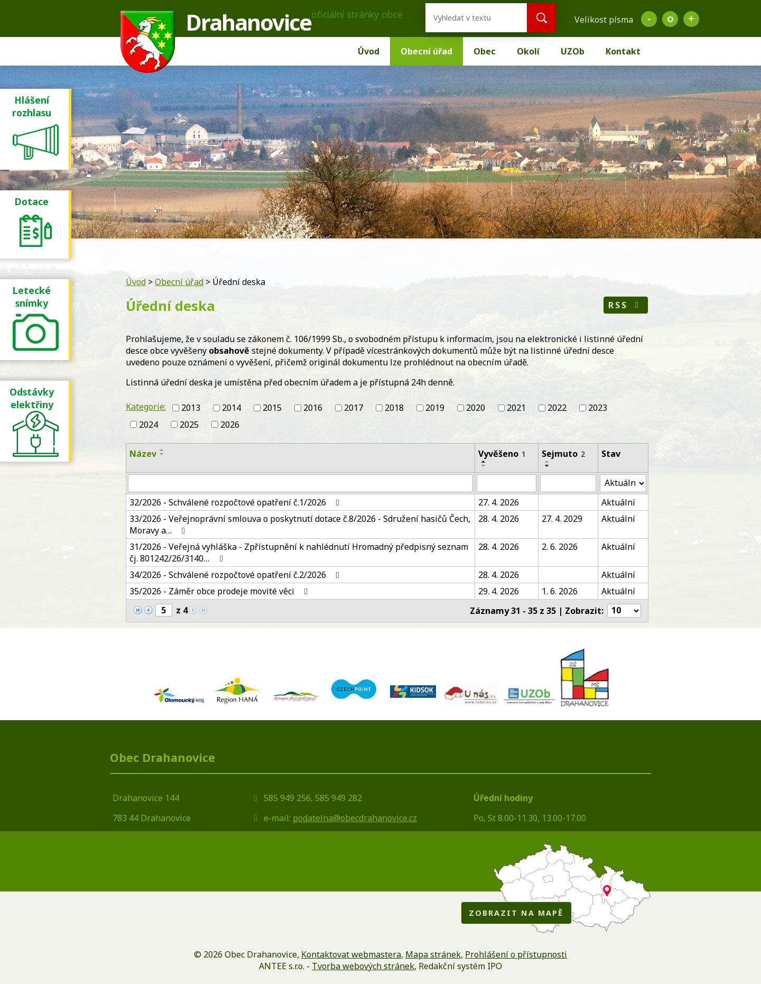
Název (142, 453)
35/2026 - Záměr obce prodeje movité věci (220, 591)
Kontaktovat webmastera (351, 954)
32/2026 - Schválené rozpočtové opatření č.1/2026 (236, 502)
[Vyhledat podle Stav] (623, 483)
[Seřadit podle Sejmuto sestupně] (547, 466)
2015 (272, 407)
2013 (190, 407)
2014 (231, 407)
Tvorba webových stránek (363, 966)
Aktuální (618, 502)
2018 (394, 407)
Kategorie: (146, 406)
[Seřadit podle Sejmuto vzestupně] (547, 461)
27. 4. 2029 (562, 519)
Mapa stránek (433, 954)
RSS (625, 305)
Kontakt (623, 51)
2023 (597, 407)
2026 (229, 424)
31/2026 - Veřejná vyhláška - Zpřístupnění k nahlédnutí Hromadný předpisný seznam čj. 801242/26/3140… (298, 552)
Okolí (528, 51)
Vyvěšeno (502, 453)
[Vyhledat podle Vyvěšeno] (507, 483)
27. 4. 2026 (498, 502)
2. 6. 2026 (560, 547)
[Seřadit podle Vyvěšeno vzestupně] (484, 461)
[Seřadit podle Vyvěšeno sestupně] (484, 466)
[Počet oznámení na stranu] (624, 611)
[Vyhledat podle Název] (300, 483)
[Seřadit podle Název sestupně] (162, 454)
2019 (434, 407)
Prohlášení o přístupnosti (516, 954)
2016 (312, 407)
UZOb (572, 51)
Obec (485, 51)
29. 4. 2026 (498, 591)
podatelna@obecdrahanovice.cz (355, 818)
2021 (516, 407)
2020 (475, 407)
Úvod (368, 51)
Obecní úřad (426, 51)
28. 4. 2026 (498, 519)
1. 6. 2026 (560, 591)
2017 (353, 407)
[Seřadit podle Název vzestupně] (162, 450)
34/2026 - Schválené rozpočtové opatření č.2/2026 (236, 575)
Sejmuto (563, 453)
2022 (557, 407)
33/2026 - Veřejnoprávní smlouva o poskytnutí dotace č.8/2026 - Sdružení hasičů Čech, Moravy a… (299, 524)
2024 (148, 424)
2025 (189, 424)
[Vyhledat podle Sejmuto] (568, 483)
